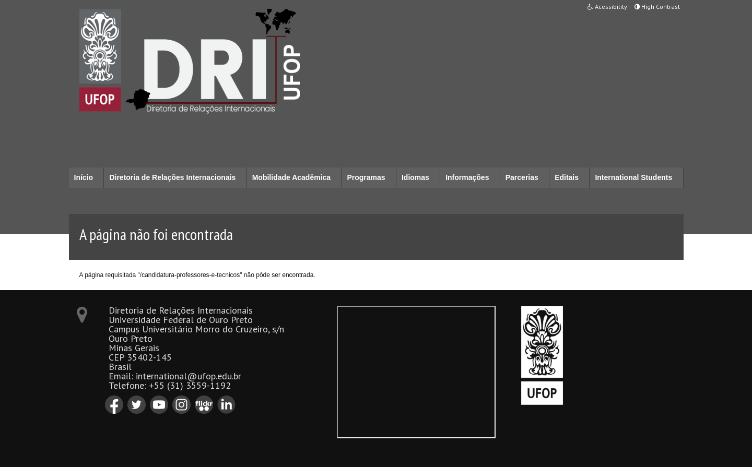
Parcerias (522, 177)
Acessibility (607, 6)
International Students (633, 177)
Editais (567, 177)
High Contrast (657, 6)
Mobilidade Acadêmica (291, 177)
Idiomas (415, 177)
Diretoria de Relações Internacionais (172, 177)
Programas (366, 177)
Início (83, 177)
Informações (467, 177)
